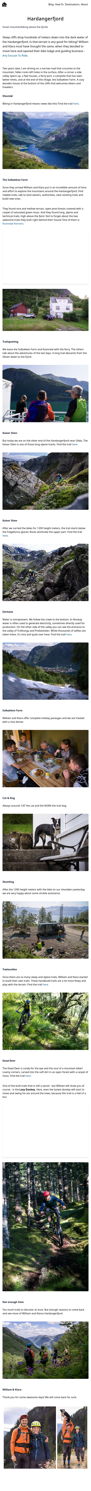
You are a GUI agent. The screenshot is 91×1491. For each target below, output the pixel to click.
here (76, 103)
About (84, 4)
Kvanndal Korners (12, 223)
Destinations (72, 4)
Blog (51, 4)
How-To (59, 4)
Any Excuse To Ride (14, 55)
